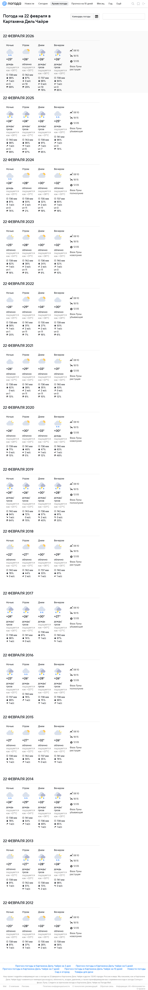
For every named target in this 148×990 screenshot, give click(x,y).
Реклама (25, 986)
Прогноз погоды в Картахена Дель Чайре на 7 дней (31, 968)
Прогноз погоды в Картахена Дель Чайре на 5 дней (104, 965)
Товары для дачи (84, 971)
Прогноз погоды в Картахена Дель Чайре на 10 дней (93, 968)
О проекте (141, 989)
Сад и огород (62, 971)
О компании (14, 986)
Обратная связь (106, 986)
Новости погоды (136, 968)
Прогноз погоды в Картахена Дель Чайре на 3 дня (43, 965)
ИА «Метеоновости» (136, 986)
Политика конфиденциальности (56, 986)
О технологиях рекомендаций (84, 986)
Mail (4, 986)
